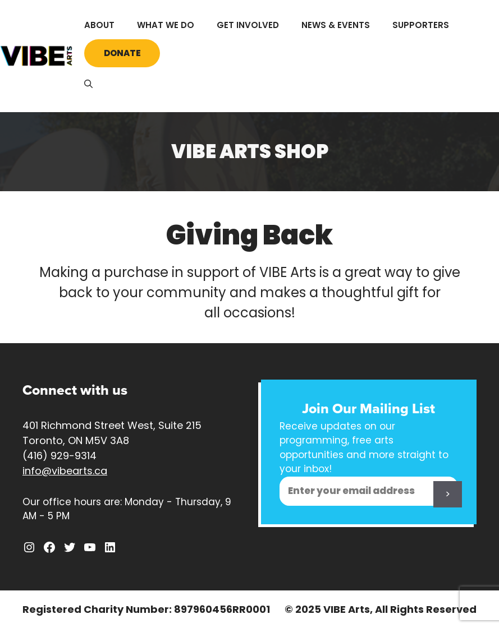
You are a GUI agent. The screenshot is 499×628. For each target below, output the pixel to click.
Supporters (420, 25)
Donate (122, 53)
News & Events (335, 25)
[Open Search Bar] (88, 84)
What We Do (165, 25)
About (99, 25)
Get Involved (248, 25)
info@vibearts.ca (64, 471)
